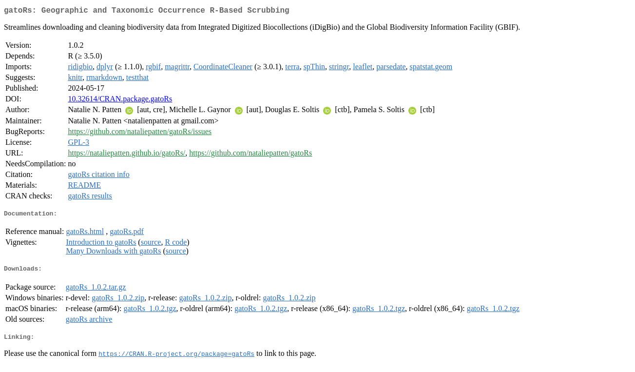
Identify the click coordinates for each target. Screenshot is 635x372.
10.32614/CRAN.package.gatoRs (120, 101)
